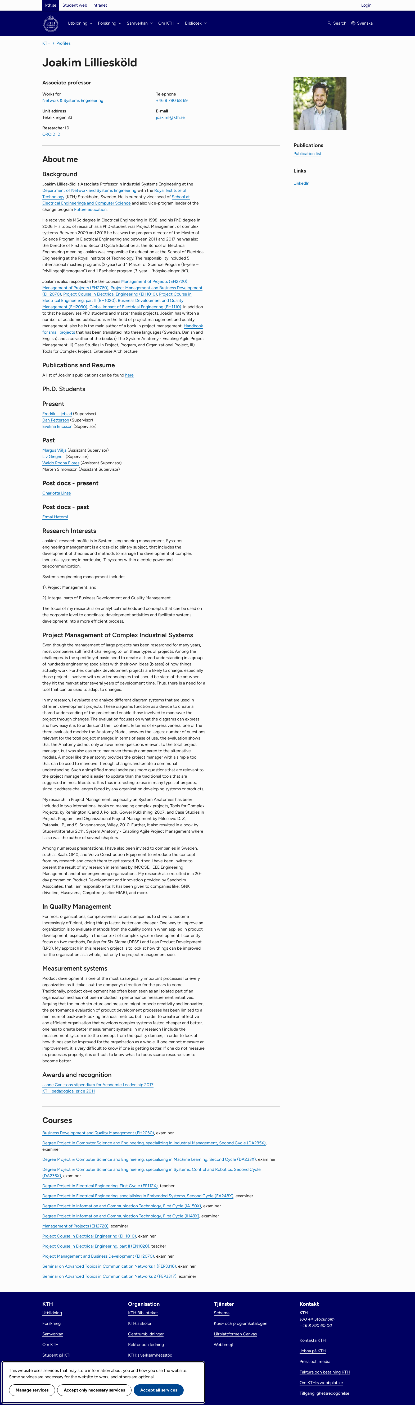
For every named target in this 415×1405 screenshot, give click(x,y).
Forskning (51, 1323)
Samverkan (52, 1333)
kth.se (50, 5)
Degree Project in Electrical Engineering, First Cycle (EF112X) (100, 1185)
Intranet (99, 5)
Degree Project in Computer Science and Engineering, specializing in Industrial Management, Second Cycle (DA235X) (154, 1142)
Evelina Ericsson (57, 426)
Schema (221, 1312)
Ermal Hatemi (55, 516)
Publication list (307, 153)
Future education (90, 209)
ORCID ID (51, 134)
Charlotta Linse (56, 493)
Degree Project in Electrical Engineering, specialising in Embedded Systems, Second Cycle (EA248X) (137, 1195)
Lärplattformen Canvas (235, 1333)
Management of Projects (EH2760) (75, 287)
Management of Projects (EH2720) (154, 281)
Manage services (32, 1390)
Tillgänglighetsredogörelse (324, 1393)
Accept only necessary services (94, 1390)
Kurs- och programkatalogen (240, 1323)
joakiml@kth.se (170, 117)
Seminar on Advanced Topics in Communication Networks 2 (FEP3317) (109, 1276)
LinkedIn (301, 183)
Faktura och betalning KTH (325, 1372)
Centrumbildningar (146, 1333)
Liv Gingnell (53, 456)
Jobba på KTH (313, 1350)
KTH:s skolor (139, 1323)
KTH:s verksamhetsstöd (150, 1355)
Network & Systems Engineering (72, 100)
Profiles (63, 43)
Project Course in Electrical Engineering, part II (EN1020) (95, 1246)
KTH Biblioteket (143, 1312)
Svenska (365, 23)
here (129, 375)
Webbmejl (223, 1344)
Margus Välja (54, 450)
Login (366, 5)
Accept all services (158, 1390)
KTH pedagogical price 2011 (68, 1091)
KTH (46, 43)
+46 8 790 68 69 (172, 100)
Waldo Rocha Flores (60, 462)
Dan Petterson (55, 420)
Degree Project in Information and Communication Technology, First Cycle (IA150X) (121, 1205)
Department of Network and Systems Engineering (89, 190)
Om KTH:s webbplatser (321, 1382)
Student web (74, 5)
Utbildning (52, 1312)
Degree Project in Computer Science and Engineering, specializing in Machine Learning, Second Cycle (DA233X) (149, 1159)
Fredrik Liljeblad (57, 413)
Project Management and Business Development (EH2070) (98, 1256)
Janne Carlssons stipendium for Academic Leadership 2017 (98, 1084)
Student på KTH (57, 1355)
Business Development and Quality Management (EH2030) (98, 1132)
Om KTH (50, 1344)
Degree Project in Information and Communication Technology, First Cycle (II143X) (120, 1215)
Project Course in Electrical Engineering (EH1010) (110, 294)
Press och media (315, 1361)
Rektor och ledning (146, 1344)
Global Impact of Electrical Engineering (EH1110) (135, 306)
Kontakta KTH (313, 1340)
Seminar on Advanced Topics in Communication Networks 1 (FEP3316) (109, 1266)
